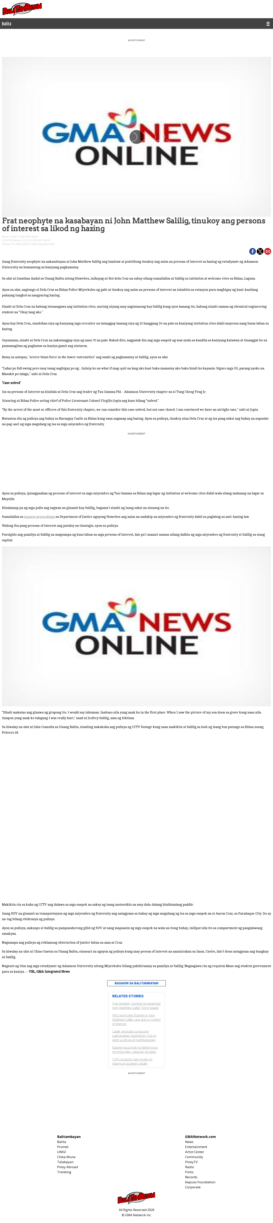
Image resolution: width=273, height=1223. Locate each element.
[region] (136, 46)
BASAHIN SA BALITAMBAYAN (136, 983)
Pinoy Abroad (67, 1167)
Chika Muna (66, 1157)
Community (194, 1157)
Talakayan (65, 1162)
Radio (189, 1167)
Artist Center (194, 1152)
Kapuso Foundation (200, 1182)
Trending (64, 1172)
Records (191, 1177)
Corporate (193, 1187)
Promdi (63, 1147)
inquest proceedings (40, 517)
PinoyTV (191, 1162)
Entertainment (196, 1147)
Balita (61, 1142)
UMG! (61, 1152)
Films (189, 1172)
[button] (252, 251)
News (189, 1142)
